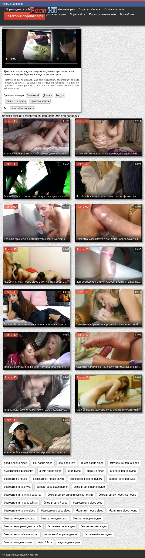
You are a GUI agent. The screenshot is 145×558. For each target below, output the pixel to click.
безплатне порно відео (87, 518)
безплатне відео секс (54, 518)
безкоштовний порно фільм (21, 502)
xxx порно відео (42, 462)
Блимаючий (33, 95)
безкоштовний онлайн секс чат (23, 494)
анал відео (74, 470)
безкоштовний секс (55, 502)
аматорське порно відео (124, 462)
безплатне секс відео (93, 526)
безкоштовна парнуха (122, 478)
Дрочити (47, 95)
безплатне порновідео (61, 526)
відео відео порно (69, 542)
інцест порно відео (92, 462)
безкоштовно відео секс (87, 502)
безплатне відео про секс (19, 518)
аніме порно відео (50, 470)
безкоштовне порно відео (89, 486)
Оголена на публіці (16, 101)
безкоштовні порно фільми (86, 478)
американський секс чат (18, 470)
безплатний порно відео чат (61, 534)
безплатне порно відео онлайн (23, 526)
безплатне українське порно (21, 534)
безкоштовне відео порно (52, 486)
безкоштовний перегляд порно (117, 494)
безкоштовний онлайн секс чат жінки (70, 494)
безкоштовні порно (15, 478)
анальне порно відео (123, 470)
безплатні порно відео (89, 510)
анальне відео (95, 470)
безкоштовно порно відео (19, 510)
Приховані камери (39, 101)
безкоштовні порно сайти (48, 478)
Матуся (60, 95)
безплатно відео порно (18, 542)
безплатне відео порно (123, 510)
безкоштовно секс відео (55, 510)
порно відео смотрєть (22, 108)
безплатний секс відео (98, 534)
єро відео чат (67, 462)
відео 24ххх (45, 542)
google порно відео (15, 462)
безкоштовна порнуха (17, 486)
